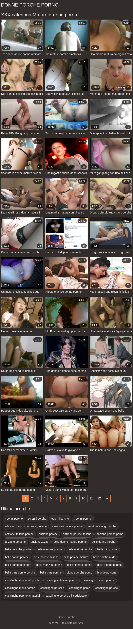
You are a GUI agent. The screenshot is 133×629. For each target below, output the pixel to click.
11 (91, 498)
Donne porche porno (30, 5)
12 (99, 498)
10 (83, 498)
